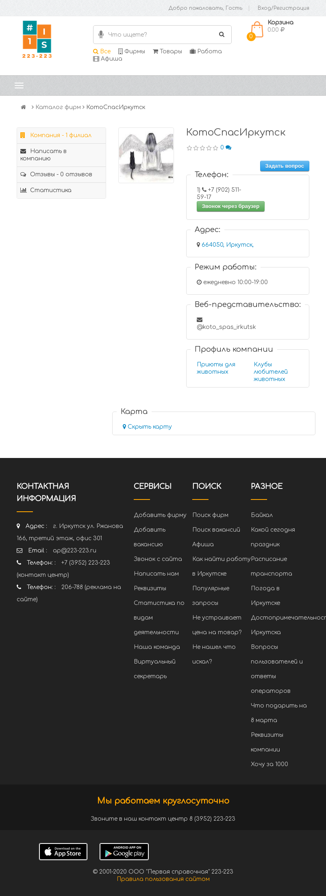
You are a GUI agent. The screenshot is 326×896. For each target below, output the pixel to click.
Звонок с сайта (158, 559)
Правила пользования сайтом (163, 879)
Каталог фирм (58, 107)
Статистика (46, 190)
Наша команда (157, 647)
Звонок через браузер (231, 206)
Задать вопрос (284, 166)
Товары (167, 51)
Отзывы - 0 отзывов (56, 174)
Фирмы (131, 51)
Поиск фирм (210, 515)
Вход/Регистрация (283, 8)
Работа (206, 51)
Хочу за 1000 (269, 764)
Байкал (262, 515)
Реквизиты (150, 588)
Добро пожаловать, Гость (205, 8)
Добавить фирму (160, 515)
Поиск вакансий (216, 530)
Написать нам (156, 574)
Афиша (107, 59)
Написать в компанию (43, 155)
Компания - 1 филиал (55, 135)
